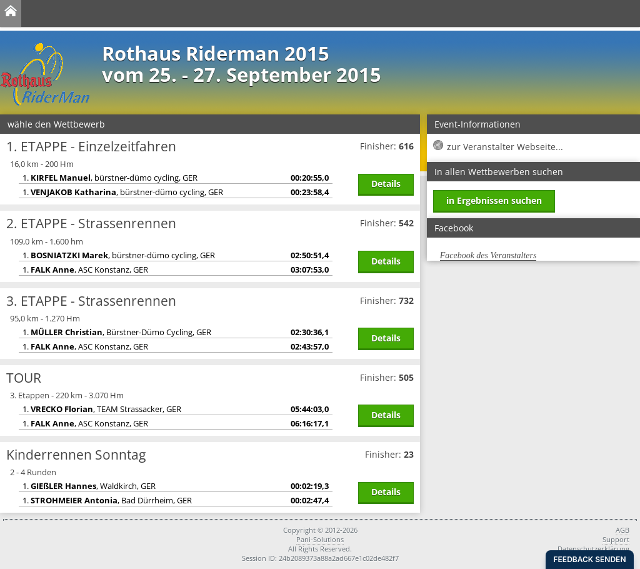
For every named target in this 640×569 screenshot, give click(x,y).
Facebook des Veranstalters (488, 255)
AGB (622, 530)
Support (615, 539)
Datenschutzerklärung (593, 548)
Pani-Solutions (320, 539)
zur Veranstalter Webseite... (505, 147)
